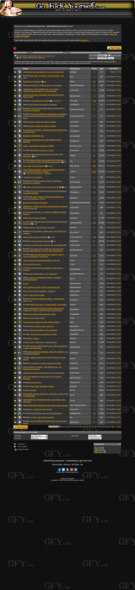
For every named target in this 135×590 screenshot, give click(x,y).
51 (109, 426)
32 (94, 256)
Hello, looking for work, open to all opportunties (41, 287)
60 (94, 187)
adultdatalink (75, 347)
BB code (97, 447)
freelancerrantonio (77, 109)
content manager (29, 390)
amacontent (74, 373)
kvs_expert (74, 232)
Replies (94, 68)
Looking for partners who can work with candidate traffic (45, 245)
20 (106, 426)
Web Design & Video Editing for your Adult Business (43, 72)
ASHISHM (74, 334)
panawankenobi (76, 250)
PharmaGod (74, 382)
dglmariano (74, 422)
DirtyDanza (74, 295)
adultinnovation (76, 187)
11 (39, 173)
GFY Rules (66, 52)
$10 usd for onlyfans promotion (35, 203)
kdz (71, 161)
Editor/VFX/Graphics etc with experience (46, 413)
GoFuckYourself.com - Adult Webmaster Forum (29, 55)
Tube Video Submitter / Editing (42, 386)
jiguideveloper (75, 96)
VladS (72, 82)
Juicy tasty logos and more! (34, 166)
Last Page (47, 173)
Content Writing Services (40, 241)
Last (119, 426)
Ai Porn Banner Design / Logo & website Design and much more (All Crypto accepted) (43, 171)
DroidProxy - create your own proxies (37, 409)
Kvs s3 (25, 283)
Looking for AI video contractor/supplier (46, 363)
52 (94, 82)
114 (94, 223)
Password (92, 58)
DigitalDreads (75, 413)
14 (94, 90)
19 (94, 413)
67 (94, 161)
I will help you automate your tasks (43, 334)
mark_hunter (75, 245)
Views (102, 68)
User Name (92, 55)
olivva (72, 279)
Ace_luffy (73, 101)
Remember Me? (114, 55)
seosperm (74, 198)
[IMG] (96, 450)
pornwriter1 (74, 150)
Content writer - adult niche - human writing (40, 342)
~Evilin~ (73, 171)
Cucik (72, 260)
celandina (73, 363)
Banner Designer (34, 382)
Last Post (112, 68)
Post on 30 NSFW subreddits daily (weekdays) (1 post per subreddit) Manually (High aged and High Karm (45, 116)
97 (94, 155)
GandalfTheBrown (77, 85)
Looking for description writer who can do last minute (43, 373)
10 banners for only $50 (40, 101)
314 (94, 101)
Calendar (104, 52)
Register (30, 52)
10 (94, 85)
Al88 (71, 322)
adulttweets (74, 141)
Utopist (72, 155)
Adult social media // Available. (35, 237)
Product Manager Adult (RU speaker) (42, 105)
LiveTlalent (74, 122)
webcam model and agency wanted (42, 122)
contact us (84, 40)
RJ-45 (72, 390)
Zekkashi (73, 256)
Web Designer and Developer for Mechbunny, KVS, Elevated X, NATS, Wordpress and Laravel (44, 161)
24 (94, 192)
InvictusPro (74, 90)
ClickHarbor (74, 131)
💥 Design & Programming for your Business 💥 (42, 187)
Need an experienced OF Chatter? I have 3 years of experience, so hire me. (43, 256)
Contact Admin (57, 464)
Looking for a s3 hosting (32, 177)
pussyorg (73, 218)
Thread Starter (75, 68)
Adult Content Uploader (37, 218)
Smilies (96, 449)
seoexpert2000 (76, 223)
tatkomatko (74, 326)
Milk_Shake (74, 166)
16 (95, 426)
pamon (72, 358)
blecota (73, 342)
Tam (71, 77)
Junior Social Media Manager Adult (42, 314)
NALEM (73, 228)
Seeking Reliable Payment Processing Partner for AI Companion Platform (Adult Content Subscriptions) (43, 309)
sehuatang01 (75, 136)
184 (94, 237)
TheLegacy (74, 192)
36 (94, 146)
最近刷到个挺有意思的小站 (33, 136)
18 (94, 260)
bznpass (73, 72)
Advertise (67, 464)
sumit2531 (74, 300)
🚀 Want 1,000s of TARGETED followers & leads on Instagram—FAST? (43, 198)
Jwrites (72, 305)
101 (112, 426)
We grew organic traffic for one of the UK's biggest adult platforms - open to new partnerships (43, 250)
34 (94, 363)
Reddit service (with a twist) (34, 318)
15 (94, 342)
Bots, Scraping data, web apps (42, 326)
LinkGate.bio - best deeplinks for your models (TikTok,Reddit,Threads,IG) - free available (40, 90)
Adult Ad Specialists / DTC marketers (42, 274)
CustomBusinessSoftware (80, 203)
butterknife (74, 353)
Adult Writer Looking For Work (41, 150)
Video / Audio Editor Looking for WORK (38, 146)
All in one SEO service (32, 264)
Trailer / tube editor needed (33, 295)
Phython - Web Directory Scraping (41, 228)
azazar (72, 177)
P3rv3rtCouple (75, 146)
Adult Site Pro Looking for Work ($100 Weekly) (41, 322)
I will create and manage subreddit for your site (41, 260)
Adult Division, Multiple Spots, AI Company (45, 85)
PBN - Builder (33, 338)
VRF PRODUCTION (78, 405)
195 (94, 166)
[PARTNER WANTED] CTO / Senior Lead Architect (48, 405)
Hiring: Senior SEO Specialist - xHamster (39, 291)
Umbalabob (74, 105)
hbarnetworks (75, 283)
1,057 (94, 171)
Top (81, 464)
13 (86, 426)
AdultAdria (74, 241)
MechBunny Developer (32, 82)
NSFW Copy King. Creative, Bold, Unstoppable (48, 305)
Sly (71, 417)
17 (94, 150)
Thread (25, 68)
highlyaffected (75, 287)
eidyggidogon (75, 269)
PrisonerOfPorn (76, 237)
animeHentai (75, 182)
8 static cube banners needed (42, 417)
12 (41, 173)
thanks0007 (74, 309)
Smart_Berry (75, 291)
